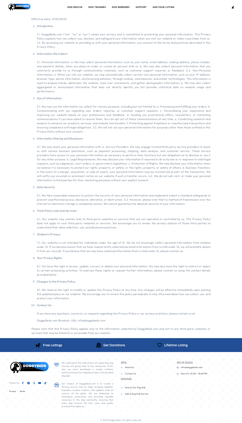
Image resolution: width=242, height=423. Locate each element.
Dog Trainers (97, 7)
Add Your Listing (164, 7)
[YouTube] (39, 383)
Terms (22, 391)
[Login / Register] (233, 7)
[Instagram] (28, 383)
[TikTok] (45, 383)
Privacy (12, 391)
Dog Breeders (121, 7)
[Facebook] (23, 383)
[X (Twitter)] (34, 383)
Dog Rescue (74, 7)
